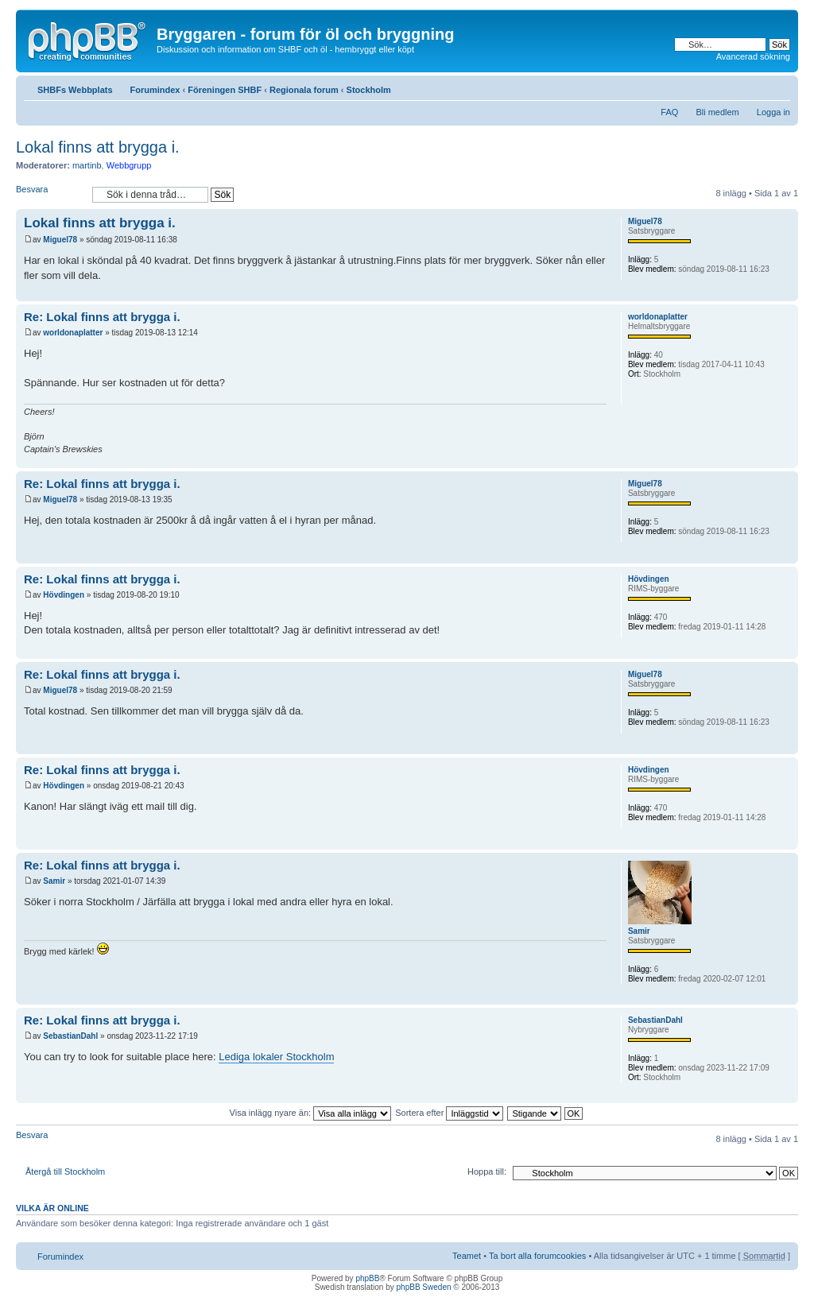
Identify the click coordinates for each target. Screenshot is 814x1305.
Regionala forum (304, 90)
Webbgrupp (129, 165)
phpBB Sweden (424, 1287)
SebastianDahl (70, 1036)
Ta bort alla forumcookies (537, 1255)
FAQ (669, 112)
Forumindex (155, 90)
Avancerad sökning (753, 56)
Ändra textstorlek (778, 86)
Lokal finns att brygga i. (98, 147)
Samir (54, 881)
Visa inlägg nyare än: (311, 1112)
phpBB (367, 1278)
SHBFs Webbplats (75, 90)
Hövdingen (63, 595)
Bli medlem (717, 112)
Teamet (466, 1255)
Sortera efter (449, 1112)
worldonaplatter (73, 332)
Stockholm (369, 90)
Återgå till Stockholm (65, 1171)
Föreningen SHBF (225, 90)
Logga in (773, 112)
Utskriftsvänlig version (754, 86)
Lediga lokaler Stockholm (276, 1057)
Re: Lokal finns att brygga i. (102, 316)
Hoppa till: (486, 1171)
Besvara (50, 194)
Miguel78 (60, 239)
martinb (87, 165)
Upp (785, 292)
